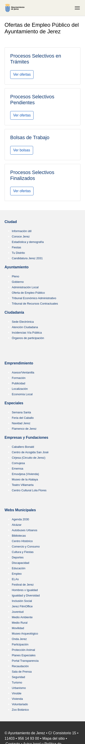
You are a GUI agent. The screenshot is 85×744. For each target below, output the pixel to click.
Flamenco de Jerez (24, 428)
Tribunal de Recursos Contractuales (35, 303)
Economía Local (22, 394)
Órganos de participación (28, 338)
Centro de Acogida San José (30, 452)
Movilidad (18, 628)
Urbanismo (19, 688)
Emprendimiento (19, 363)
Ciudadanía (14, 312)
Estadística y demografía (28, 242)
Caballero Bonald (23, 446)
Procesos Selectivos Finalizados (32, 175)
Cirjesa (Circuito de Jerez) (28, 457)
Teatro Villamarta (23, 485)
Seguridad (18, 677)
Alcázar (17, 524)
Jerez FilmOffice (22, 606)
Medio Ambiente (22, 617)
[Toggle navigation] (77, 8)
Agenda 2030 (20, 519)
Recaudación (20, 666)
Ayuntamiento (17, 267)
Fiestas (16, 247)
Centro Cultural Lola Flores (29, 490)
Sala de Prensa (22, 671)
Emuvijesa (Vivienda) (25, 474)
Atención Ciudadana (25, 327)
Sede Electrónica (23, 321)
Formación (18, 378)
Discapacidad (20, 563)
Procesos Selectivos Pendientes (32, 99)
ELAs (15, 579)
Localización (20, 388)
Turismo (17, 682)
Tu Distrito (18, 252)
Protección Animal (23, 650)
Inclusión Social (22, 601)
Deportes (18, 557)
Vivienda (17, 698)
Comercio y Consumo (26, 546)
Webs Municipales (20, 510)
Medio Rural (19, 622)
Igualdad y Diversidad (26, 595)
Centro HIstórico (22, 541)
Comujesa (18, 463)
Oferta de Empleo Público (28, 292)
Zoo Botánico (20, 709)
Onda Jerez (19, 639)
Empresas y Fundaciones (26, 437)
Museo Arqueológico (25, 633)
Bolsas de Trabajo (29, 137)
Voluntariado (20, 704)
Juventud (18, 611)
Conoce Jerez (21, 236)
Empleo (17, 573)
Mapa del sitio (53, 738)
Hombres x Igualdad (25, 590)
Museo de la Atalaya (25, 479)
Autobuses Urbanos (24, 530)
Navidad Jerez (21, 423)
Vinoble (16, 693)
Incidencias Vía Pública (27, 332)
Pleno (15, 276)
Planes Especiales (24, 655)
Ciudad (11, 222)
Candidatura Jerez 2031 (27, 258)
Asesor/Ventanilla (23, 372)
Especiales (14, 403)
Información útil (22, 231)
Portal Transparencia (25, 660)
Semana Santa (21, 412)
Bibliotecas (19, 535)
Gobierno (18, 282)
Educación (18, 568)
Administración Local (25, 287)
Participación (20, 644)
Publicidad (18, 383)
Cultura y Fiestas (23, 552)
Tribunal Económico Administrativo (34, 298)
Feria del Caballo (23, 417)
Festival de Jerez (23, 584)
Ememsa (17, 468)
